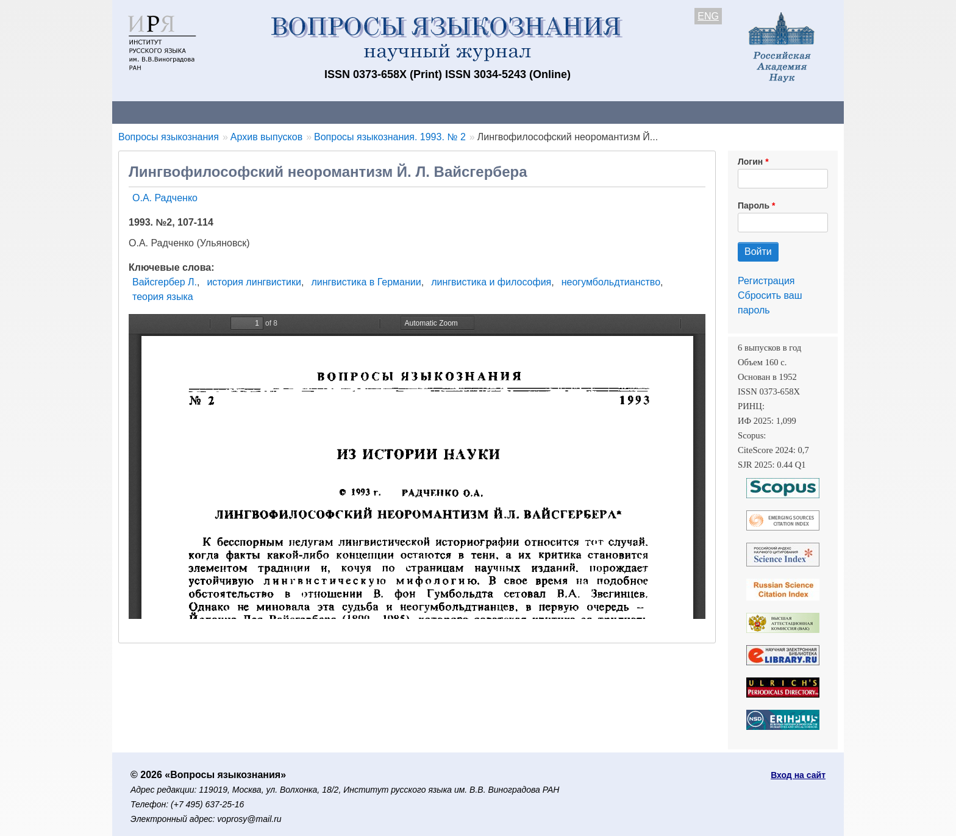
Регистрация (766, 281)
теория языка (162, 296)
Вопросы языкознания (168, 137)
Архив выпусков (454, 112)
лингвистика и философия (491, 282)
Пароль (753, 205)
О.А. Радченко (165, 198)
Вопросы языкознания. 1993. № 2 (390, 137)
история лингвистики (254, 282)
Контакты (219, 112)
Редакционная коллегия (636, 112)
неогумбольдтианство (611, 282)
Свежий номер (360, 112)
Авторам (284, 112)
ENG (708, 16)
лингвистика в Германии (366, 282)
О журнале (148, 112)
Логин (750, 161)
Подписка (536, 112)
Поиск (728, 112)
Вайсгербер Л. (164, 282)
